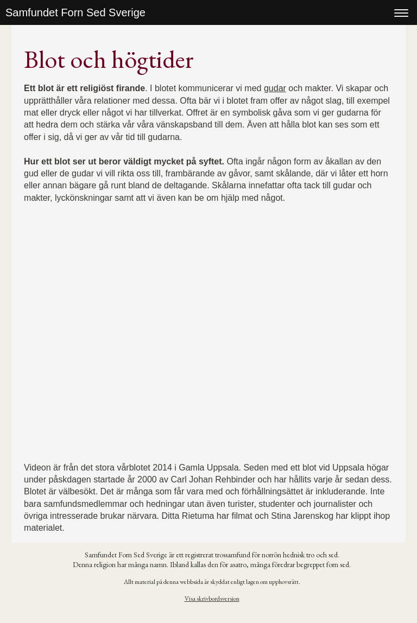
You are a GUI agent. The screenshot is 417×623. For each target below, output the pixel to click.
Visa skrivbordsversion (212, 598)
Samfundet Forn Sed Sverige (75, 12)
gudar (275, 88)
